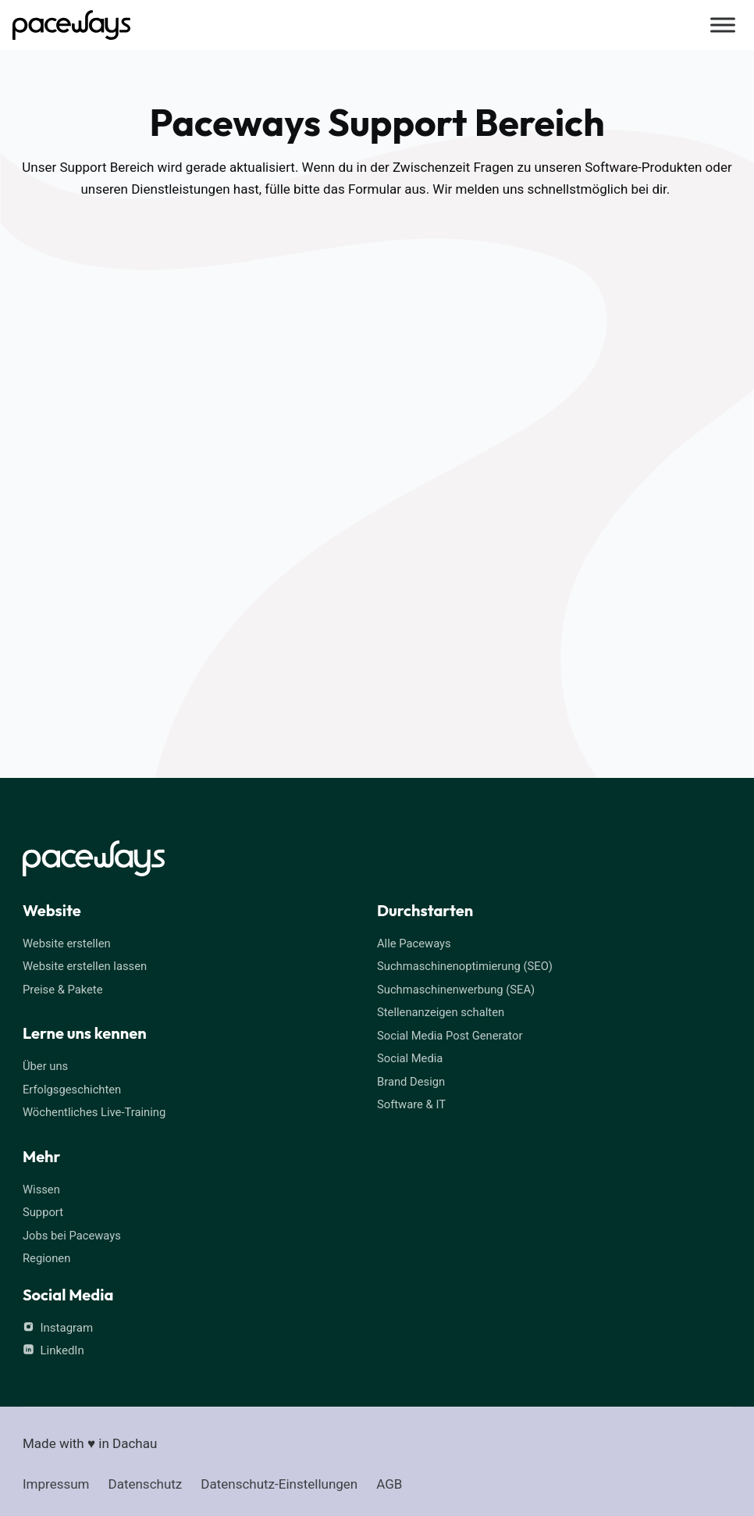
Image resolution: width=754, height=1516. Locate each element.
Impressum (56, 1480)
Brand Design (411, 1079)
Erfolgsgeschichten (73, 1088)
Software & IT (412, 1102)
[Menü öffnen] (721, 24)
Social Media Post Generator (451, 1034)
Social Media (410, 1057)
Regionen (47, 1255)
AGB (389, 1480)
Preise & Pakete (63, 989)
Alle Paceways (414, 943)
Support (43, 1210)
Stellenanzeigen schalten (442, 1011)
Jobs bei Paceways (73, 1232)
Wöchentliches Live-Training (95, 1111)
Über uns (46, 1065)
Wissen (42, 1187)
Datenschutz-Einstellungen (279, 1480)
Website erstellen (67, 943)
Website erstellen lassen (86, 966)
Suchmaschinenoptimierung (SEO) (466, 966)
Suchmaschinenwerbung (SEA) (457, 989)
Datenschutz (145, 1480)
